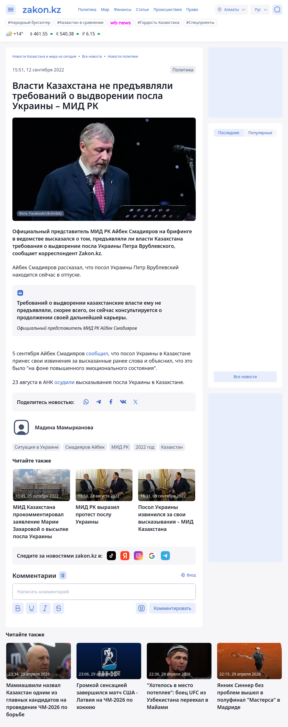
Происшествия (167, 9)
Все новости (92, 56)
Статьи (142, 9)
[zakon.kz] (41, 9)
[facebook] (111, 402)
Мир (105, 9)
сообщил (97, 353)
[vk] (123, 402)
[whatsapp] (86, 402)
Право (192, 9)
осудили (65, 382)
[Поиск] (277, 10)
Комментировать (172, 608)
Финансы (123, 9)
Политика (87, 9)
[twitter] (135, 402)
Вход (191, 575)
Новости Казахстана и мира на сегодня (44, 56)
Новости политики (123, 56)
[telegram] (98, 402)
